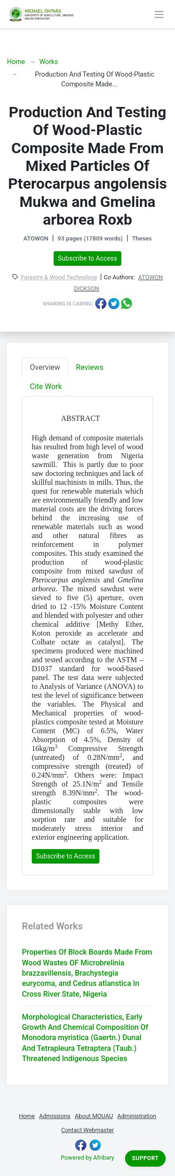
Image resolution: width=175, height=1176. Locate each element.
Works (48, 62)
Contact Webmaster (87, 1129)
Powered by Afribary (87, 1157)
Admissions (54, 1115)
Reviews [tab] (90, 367)
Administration (136, 1115)
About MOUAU (94, 1115)
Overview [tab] (45, 367)
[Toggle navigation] (159, 14)
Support (145, 1158)
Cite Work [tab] (46, 386)
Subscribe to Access (87, 258)
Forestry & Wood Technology (59, 278)
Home (16, 62)
